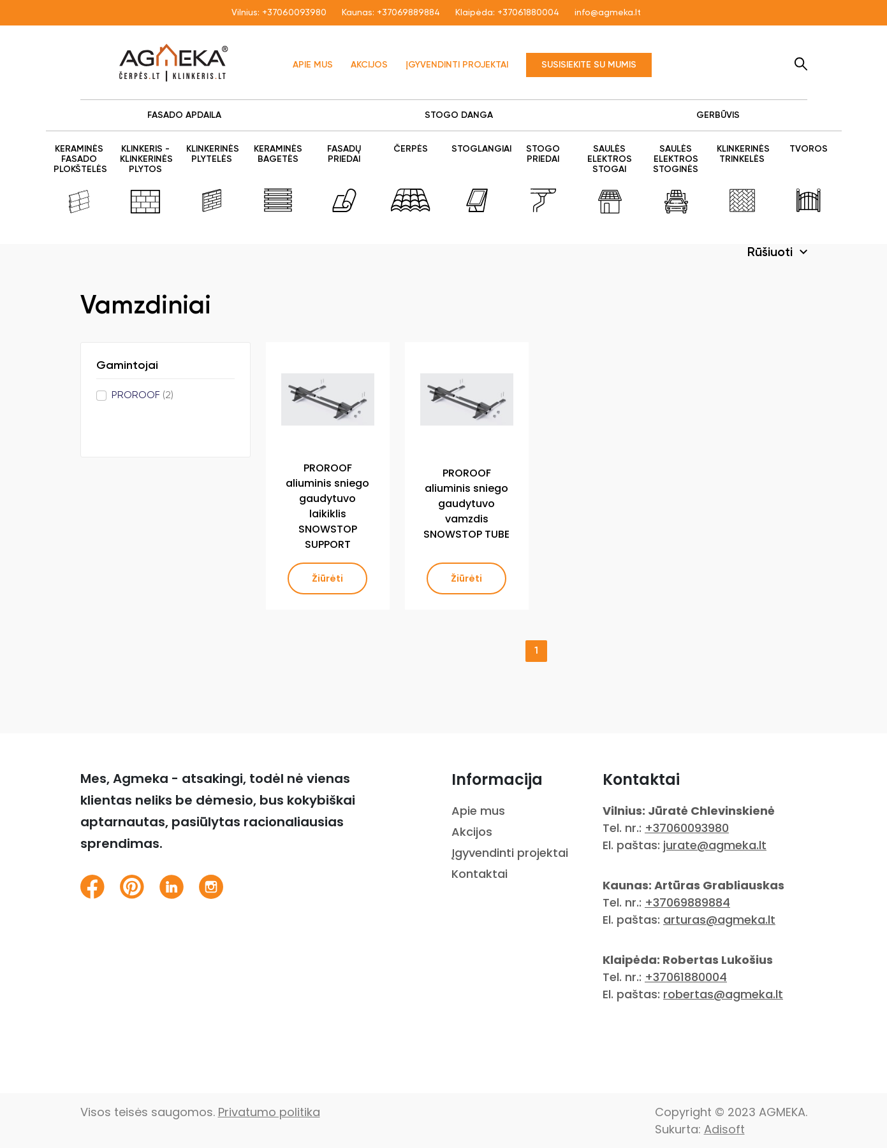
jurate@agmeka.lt (714, 845)
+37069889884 (408, 12)
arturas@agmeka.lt (719, 920)
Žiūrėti (327, 578)
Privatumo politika (269, 1112)
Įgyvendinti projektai (457, 65)
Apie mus (313, 65)
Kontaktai (479, 874)
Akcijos (369, 65)
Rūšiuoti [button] (771, 253)
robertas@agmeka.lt (723, 994)
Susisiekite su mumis (588, 65)
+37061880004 (528, 12)
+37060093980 (294, 12)
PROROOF (142, 396)
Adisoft (724, 1129)
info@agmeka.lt (608, 12)
